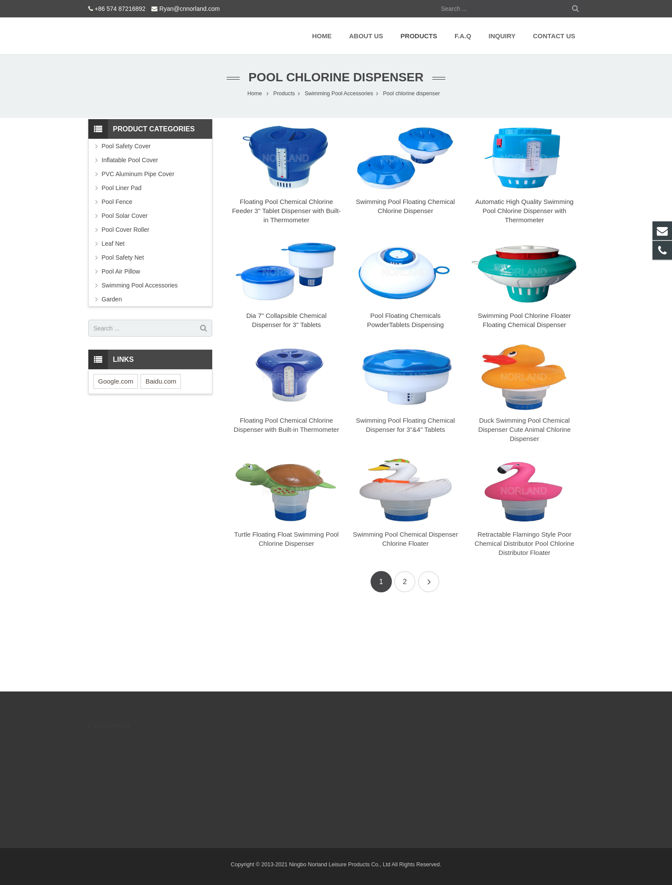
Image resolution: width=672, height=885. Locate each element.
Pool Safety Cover (126, 146)
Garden (112, 299)
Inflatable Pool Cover (130, 160)
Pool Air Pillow (121, 271)
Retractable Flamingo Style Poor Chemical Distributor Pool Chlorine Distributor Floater (524, 543)
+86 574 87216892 (119, 8)
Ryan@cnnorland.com (189, 8)
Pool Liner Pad (122, 187)
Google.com (116, 381)
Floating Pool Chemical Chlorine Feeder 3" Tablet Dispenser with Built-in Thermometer (286, 211)
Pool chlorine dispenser (335, 77)
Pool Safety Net (123, 257)
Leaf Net (113, 243)
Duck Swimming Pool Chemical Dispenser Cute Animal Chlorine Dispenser (524, 429)
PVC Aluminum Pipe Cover (138, 173)
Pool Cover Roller (126, 229)
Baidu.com (160, 381)
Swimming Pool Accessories (140, 285)
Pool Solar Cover (125, 215)
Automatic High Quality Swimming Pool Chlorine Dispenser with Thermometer (524, 211)
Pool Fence (117, 201)
